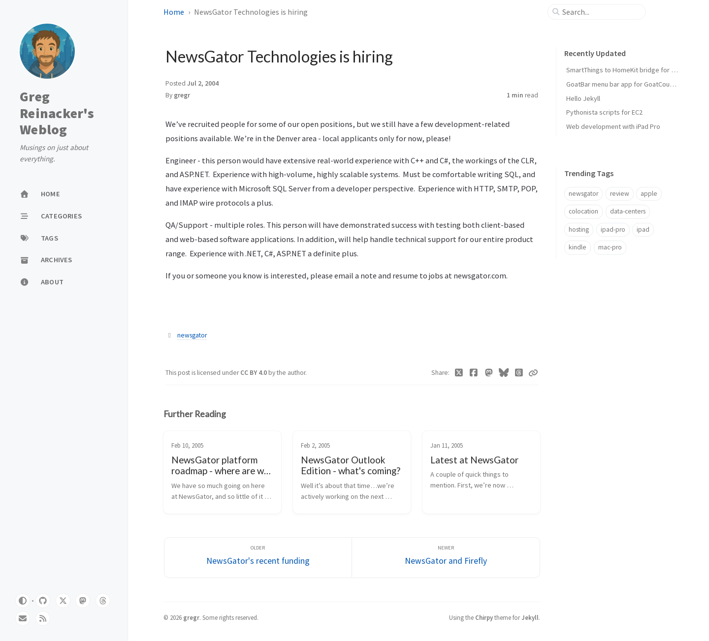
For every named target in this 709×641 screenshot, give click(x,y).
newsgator (192, 335)
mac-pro (610, 247)
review (619, 193)
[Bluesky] (504, 373)
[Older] (258, 557)
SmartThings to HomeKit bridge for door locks (634, 69)
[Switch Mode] (23, 601)
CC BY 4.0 (254, 372)
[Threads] (519, 373)
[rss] (43, 618)
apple (649, 193)
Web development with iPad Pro (613, 126)
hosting (579, 229)
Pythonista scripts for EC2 (604, 112)
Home (173, 12)
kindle (577, 247)
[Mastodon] (489, 373)
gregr (182, 95)
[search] (601, 11)
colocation (583, 211)
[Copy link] (533, 373)
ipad (643, 229)
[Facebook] (474, 373)
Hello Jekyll (583, 98)
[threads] (103, 601)
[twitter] (63, 601)
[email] (23, 618)
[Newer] (446, 557)
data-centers (627, 211)
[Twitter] (459, 373)
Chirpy (484, 617)
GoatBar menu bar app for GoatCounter (624, 84)
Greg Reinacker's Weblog (57, 113)
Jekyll (530, 617)
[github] (43, 601)
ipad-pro (613, 229)
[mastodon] (83, 601)
